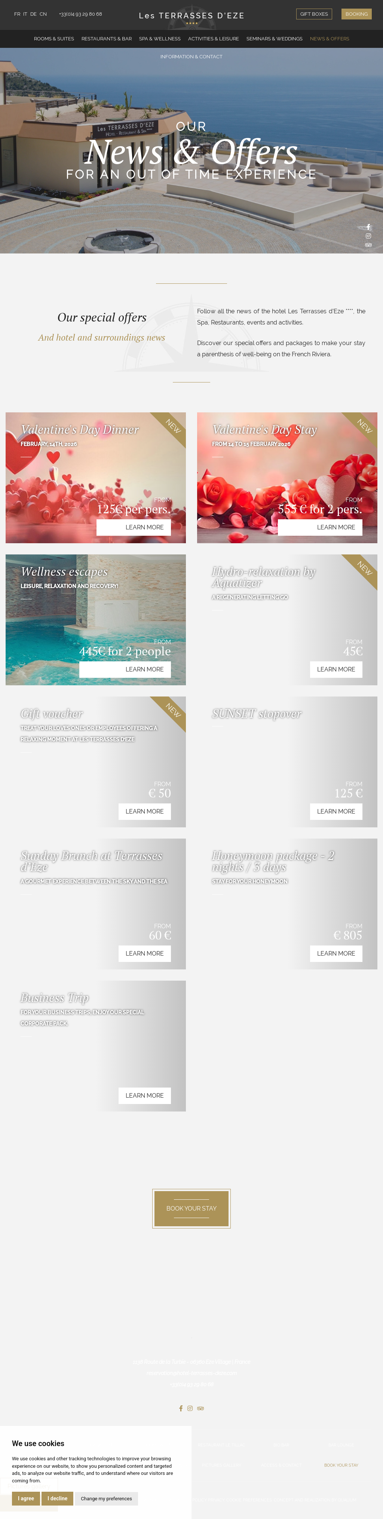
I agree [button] (26, 1498)
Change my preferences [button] (106, 1498)
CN (43, 14)
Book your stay (341, 1465)
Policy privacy (208, 1500)
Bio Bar (281, 1445)
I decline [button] (57, 1498)
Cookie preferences (249, 1500)
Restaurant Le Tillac (221, 1445)
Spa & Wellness (160, 38)
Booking (357, 14)
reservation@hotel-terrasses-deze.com (192, 1373)
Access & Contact (281, 1465)
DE (33, 14)
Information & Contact (191, 56)
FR (17, 14)
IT (25, 14)
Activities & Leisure (213, 38)
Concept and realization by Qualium (315, 1500)
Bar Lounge (341, 1445)
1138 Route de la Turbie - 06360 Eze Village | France (191, 1362)
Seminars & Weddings (274, 38)
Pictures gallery (221, 1465)
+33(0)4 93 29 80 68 (80, 14)
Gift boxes (314, 14)
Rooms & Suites (54, 38)
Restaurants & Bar (107, 38)
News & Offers (329, 38)
